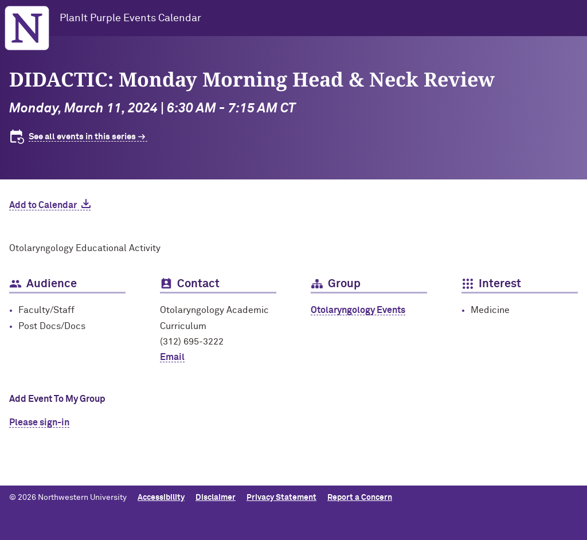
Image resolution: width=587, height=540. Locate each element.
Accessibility (161, 498)
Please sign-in (39, 422)
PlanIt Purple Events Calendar (130, 18)
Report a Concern (359, 498)
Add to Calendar (43, 205)
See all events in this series (82, 136)
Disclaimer (215, 498)
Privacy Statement (281, 498)
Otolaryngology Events (358, 310)
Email (172, 357)
